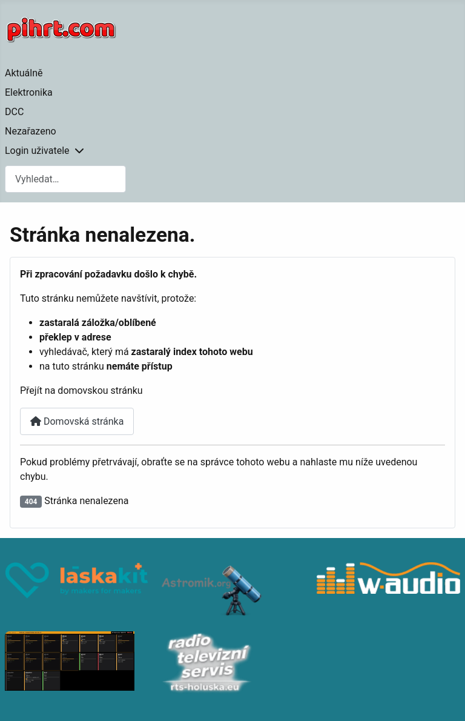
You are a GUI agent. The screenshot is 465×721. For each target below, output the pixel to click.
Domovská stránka (77, 421)
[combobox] (65, 179)
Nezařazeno (30, 131)
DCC (14, 112)
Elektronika (29, 92)
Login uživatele (37, 150)
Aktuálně (24, 73)
